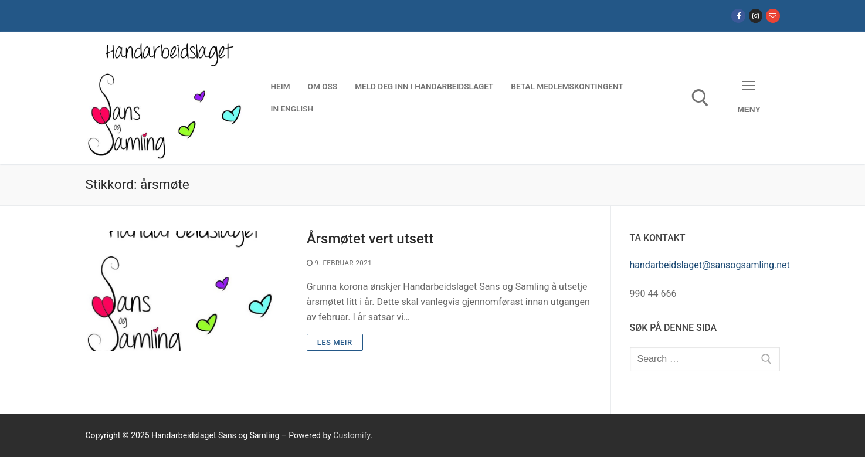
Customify (351, 435)
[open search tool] (700, 98)
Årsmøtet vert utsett (370, 239)
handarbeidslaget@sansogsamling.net (710, 264)
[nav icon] (749, 97)
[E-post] (772, 15)
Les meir (334, 342)
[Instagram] (755, 15)
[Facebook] (738, 15)
